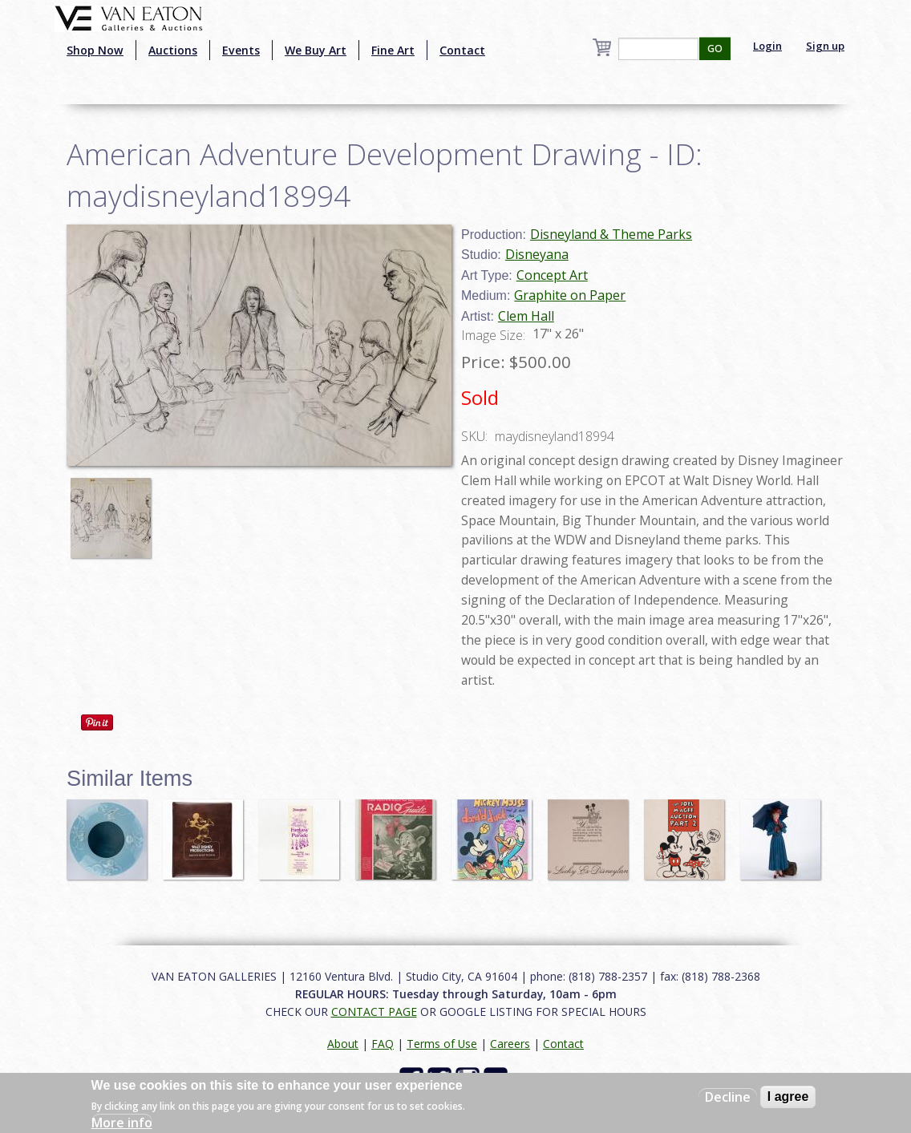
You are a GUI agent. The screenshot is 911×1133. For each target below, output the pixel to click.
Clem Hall (526, 316)
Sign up (825, 45)
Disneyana (537, 254)
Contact (462, 50)
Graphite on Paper (570, 295)
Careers (510, 1043)
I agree (788, 1096)
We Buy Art (315, 50)
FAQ (382, 1043)
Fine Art (393, 50)
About (342, 1043)
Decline (728, 1097)
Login (767, 45)
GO (715, 48)
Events (241, 50)
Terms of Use (442, 1043)
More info (121, 1122)
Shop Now (95, 50)
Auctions (172, 50)
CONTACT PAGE (374, 1011)
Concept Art (552, 275)
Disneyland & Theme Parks (611, 234)
